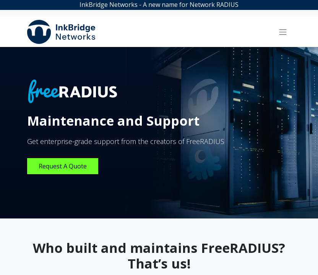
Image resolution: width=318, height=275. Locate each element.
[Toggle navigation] (283, 32)
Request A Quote (63, 166)
